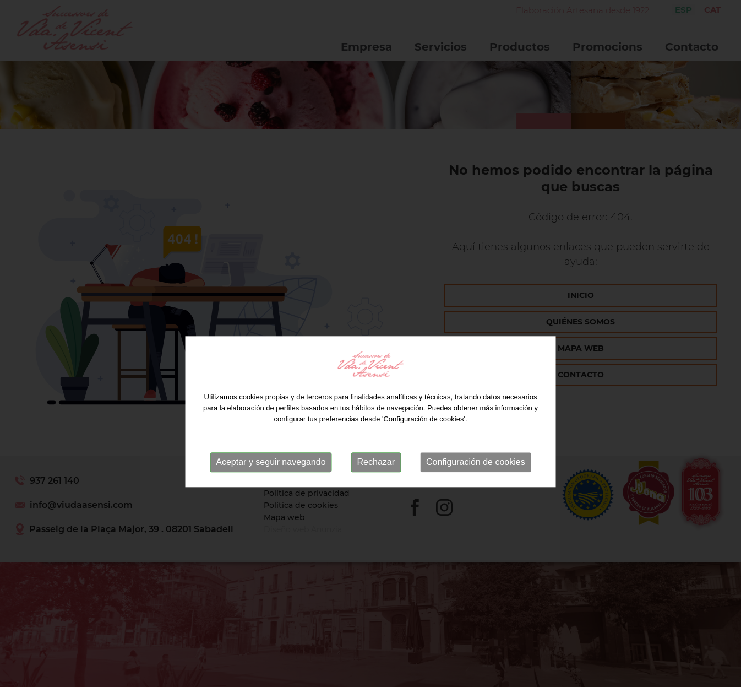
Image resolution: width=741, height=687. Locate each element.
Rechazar (376, 477)
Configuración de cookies (475, 477)
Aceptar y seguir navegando (270, 477)
